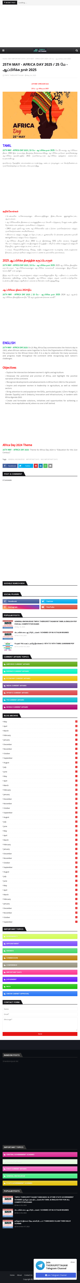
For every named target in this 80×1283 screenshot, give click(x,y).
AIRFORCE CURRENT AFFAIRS (18, 664)
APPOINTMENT (12, 943)
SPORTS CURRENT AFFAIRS (17, 693)
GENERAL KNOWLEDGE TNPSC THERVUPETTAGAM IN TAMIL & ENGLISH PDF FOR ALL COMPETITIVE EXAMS (46, 622)
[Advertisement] (41, 26)
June (40, 772)
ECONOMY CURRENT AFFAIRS (18, 678)
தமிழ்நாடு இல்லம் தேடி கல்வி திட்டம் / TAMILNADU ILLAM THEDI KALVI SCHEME (43, 1222)
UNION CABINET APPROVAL (17, 993)
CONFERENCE (11, 965)
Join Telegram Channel (55, 1275)
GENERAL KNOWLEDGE (16, 459)
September (40, 758)
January (40, 740)
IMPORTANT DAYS (32, 459)
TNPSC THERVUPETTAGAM (14, 75)
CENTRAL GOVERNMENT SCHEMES (20, 1154)
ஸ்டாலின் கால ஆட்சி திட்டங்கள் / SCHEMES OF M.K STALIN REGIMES (42, 632)
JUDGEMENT (11, 979)
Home (5, 59)
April (40, 726)
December (40, 744)
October (40, 753)
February (40, 735)
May (40, 721)
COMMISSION (12, 958)
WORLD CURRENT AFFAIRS (17, 707)
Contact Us (28, 1275)
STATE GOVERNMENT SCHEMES (19, 1183)
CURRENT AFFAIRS (13, 1161)
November (40, 749)
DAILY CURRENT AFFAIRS (16, 1169)
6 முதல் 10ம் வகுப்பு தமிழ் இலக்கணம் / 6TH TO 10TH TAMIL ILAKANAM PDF (44, 643)
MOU (8, 986)
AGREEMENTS (12, 936)
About (19, 1275)
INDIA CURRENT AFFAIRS (16, 685)
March (40, 731)
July (40, 767)
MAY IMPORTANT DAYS (16, 59)
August (40, 762)
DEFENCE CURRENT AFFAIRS (17, 671)
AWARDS (10, 951)
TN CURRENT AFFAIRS (15, 700)
